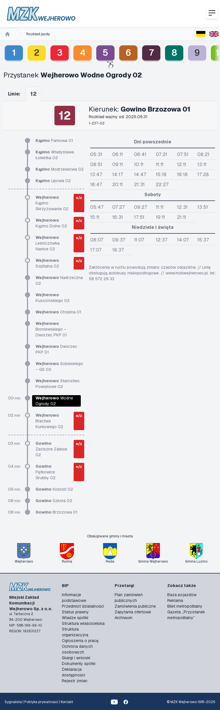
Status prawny (75, 612)
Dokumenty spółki (78, 663)
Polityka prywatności (41, 702)
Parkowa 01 (54, 140)
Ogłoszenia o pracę (80, 640)
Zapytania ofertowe (133, 612)
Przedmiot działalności (83, 606)
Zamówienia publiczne (135, 606)
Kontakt (67, 702)
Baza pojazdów (182, 594)
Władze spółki (75, 617)
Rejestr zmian (74, 680)
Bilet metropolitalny (185, 606)
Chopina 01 (58, 312)
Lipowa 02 (53, 180)
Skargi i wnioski (76, 657)
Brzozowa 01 (57, 512)
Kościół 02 (54, 489)
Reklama (175, 600)
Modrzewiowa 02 (60, 169)
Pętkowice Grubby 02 (46, 472)
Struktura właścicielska (83, 623)
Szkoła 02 (54, 500)
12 (33, 93)
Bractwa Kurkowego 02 (49, 421)
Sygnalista (13, 702)
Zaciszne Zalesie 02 (51, 449)
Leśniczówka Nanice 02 (48, 243)
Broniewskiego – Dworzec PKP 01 (51, 329)
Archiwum (123, 617)
